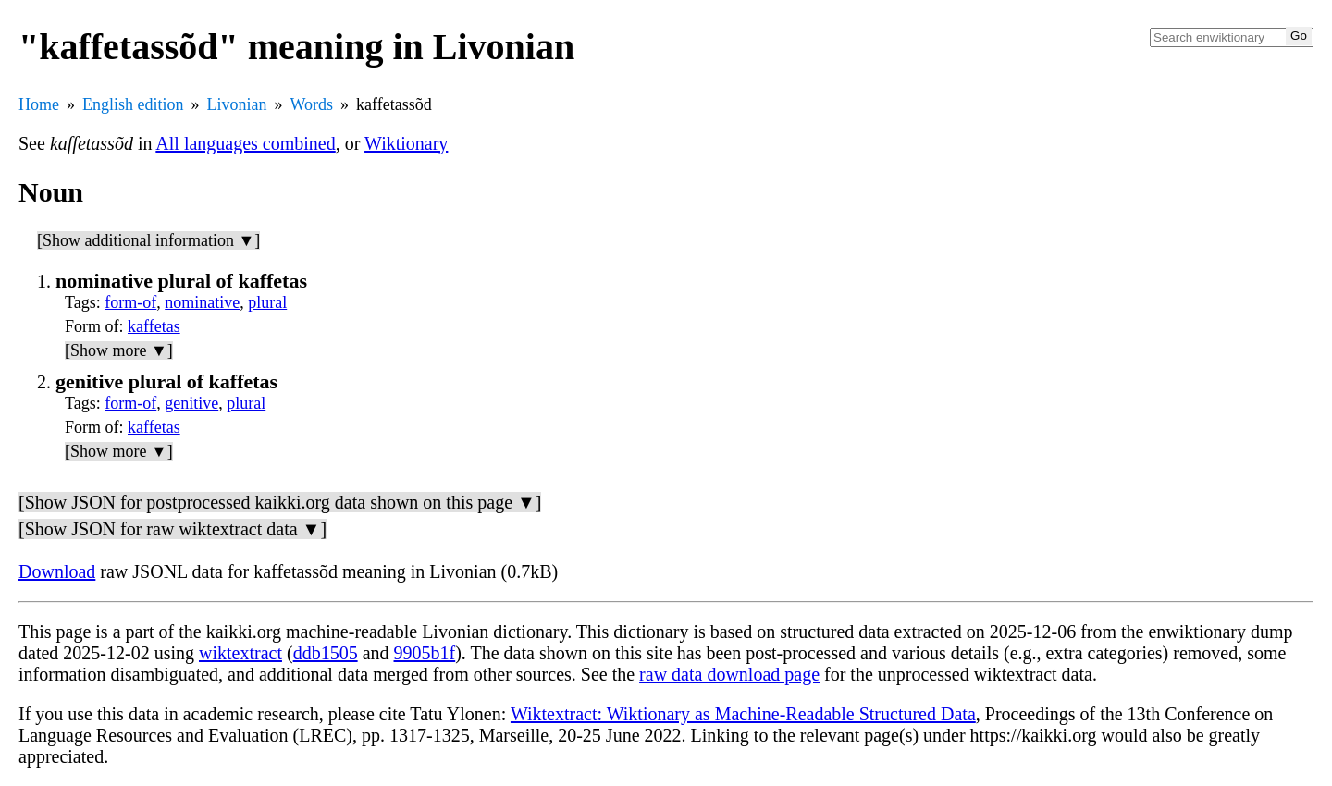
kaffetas (154, 326)
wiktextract (240, 653)
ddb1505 (325, 653)
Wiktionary (406, 143)
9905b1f (425, 653)
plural (267, 302)
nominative (202, 302)
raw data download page (729, 674)
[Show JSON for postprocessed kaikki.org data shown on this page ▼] (279, 502)
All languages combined (245, 143)
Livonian (237, 104)
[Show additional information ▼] (148, 240)
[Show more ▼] (119, 350)
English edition (133, 104)
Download (56, 571)
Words (312, 104)
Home (38, 104)
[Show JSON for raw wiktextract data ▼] (172, 529)
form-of (130, 302)
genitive (191, 403)
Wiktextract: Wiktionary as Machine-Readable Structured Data (743, 714)
